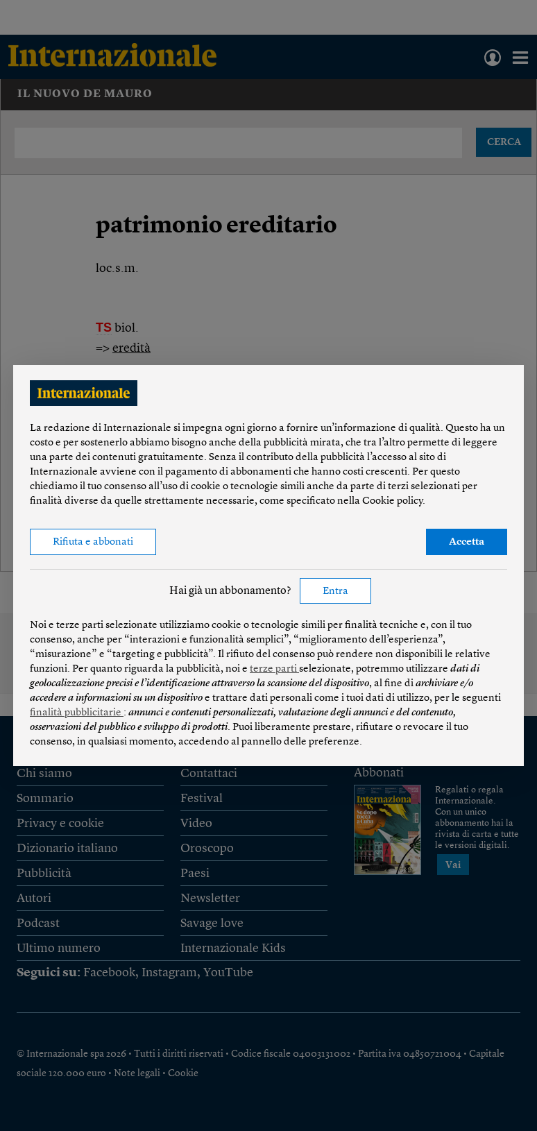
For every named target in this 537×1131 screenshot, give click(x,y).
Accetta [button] (466, 542)
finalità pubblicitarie (76, 713)
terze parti (274, 669)
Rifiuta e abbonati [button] (93, 542)
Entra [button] (335, 591)
